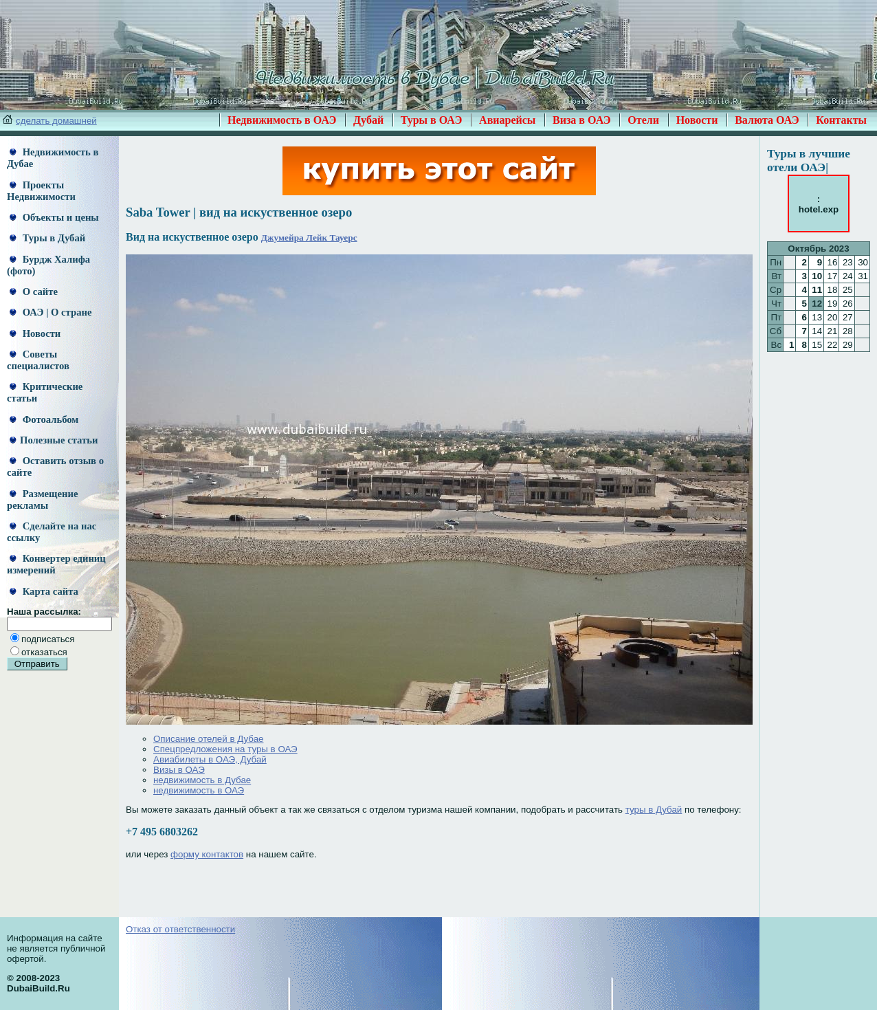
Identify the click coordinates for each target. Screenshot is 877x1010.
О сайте (34, 291)
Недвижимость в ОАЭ (282, 120)
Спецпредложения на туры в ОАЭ (225, 749)
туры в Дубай (653, 809)
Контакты (841, 120)
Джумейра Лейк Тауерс (309, 237)
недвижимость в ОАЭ (198, 790)
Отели (643, 120)
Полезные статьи (54, 440)
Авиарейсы (507, 120)
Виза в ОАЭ (582, 120)
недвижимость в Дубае (202, 780)
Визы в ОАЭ (179, 770)
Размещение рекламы (42, 499)
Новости (697, 120)
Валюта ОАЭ (767, 120)
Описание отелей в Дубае (208, 739)
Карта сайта (44, 591)
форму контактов (206, 854)
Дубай (368, 120)
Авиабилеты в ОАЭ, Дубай (210, 759)
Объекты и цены (54, 217)
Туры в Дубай (47, 237)
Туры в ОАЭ (432, 120)
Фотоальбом (44, 419)
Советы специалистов (38, 360)
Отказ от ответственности (180, 929)
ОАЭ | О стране (50, 312)
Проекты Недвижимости (41, 190)
